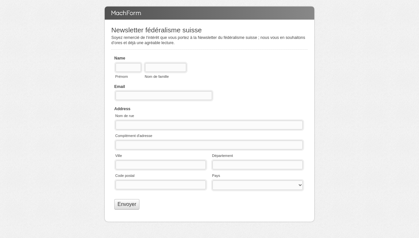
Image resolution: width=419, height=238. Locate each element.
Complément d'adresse (133, 136)
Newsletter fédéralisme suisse (209, 13)
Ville (118, 156)
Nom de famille (157, 76)
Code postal (125, 176)
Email (119, 86)
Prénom (121, 76)
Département (222, 156)
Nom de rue (124, 116)
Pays (216, 176)
